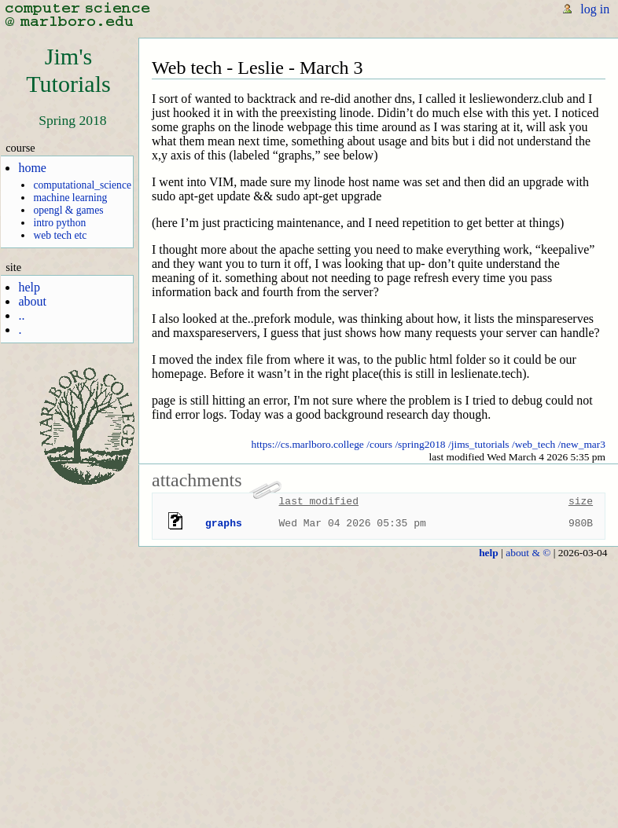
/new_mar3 (581, 444)
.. (21, 315)
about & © (528, 553)
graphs (223, 523)
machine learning (70, 197)
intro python (59, 223)
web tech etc (59, 235)
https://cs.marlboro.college (308, 444)
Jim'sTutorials (68, 70)
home (32, 167)
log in (594, 9)
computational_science (82, 185)
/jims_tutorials (478, 444)
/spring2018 (420, 444)
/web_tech (533, 444)
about (32, 301)
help (29, 287)
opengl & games (68, 210)
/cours (379, 444)
